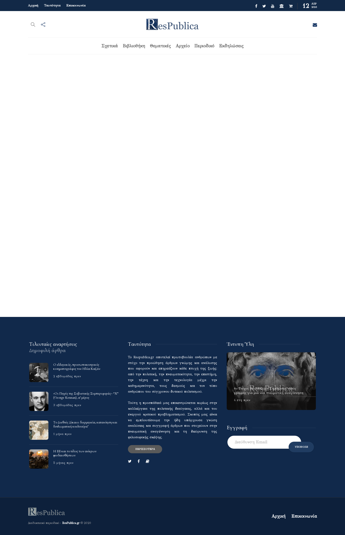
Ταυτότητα (52, 5)
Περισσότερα (145, 449)
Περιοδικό (204, 46)
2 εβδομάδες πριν (67, 376)
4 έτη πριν (242, 400)
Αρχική (33, 5)
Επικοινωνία (76, 5)
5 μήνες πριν (63, 463)
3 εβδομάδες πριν (67, 405)
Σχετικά (109, 46)
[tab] (53, 344)
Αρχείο (183, 46)
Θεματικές (160, 46)
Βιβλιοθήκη (134, 46)
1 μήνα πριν (62, 434)
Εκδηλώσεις (231, 46)
